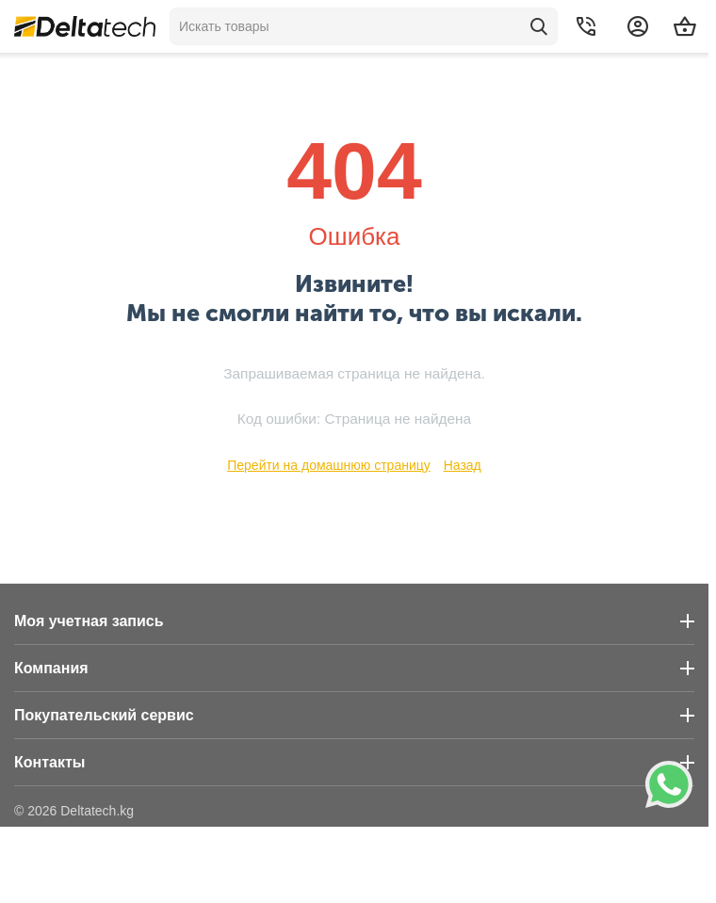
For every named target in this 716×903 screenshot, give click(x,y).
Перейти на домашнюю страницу (329, 465)
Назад (462, 465)
